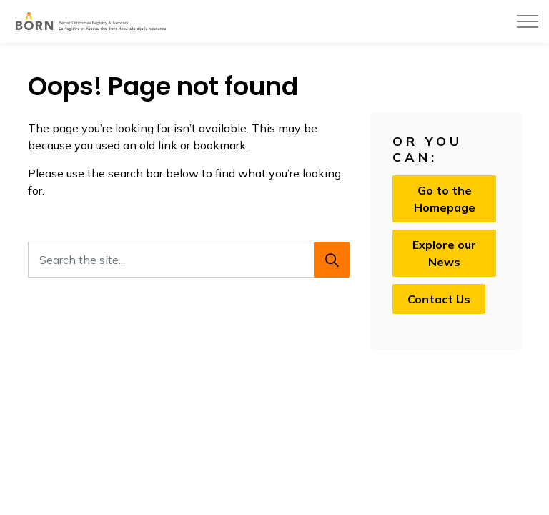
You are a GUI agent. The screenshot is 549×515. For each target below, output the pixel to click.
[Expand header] (527, 21)
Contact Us (438, 299)
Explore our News (444, 253)
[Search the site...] (189, 260)
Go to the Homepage (444, 199)
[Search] (332, 260)
